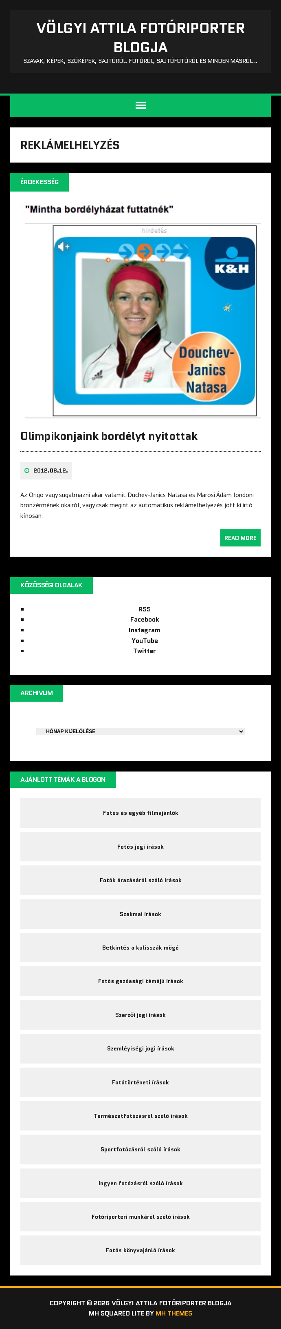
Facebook (144, 619)
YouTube (145, 640)
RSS (144, 609)
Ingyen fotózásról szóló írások (141, 1183)
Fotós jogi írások (140, 847)
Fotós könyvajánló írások (140, 1250)
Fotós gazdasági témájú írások (140, 981)
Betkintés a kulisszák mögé (140, 947)
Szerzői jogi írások (140, 1015)
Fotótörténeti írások (140, 1082)
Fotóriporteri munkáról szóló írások (141, 1217)
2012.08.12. (50, 470)
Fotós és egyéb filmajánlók (140, 813)
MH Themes (174, 1313)
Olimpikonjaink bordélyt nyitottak (108, 436)
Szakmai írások (140, 914)
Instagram (144, 630)
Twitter (144, 651)
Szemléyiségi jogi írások (140, 1048)
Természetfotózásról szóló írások (141, 1116)
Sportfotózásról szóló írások (140, 1149)
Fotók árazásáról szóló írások (141, 880)
